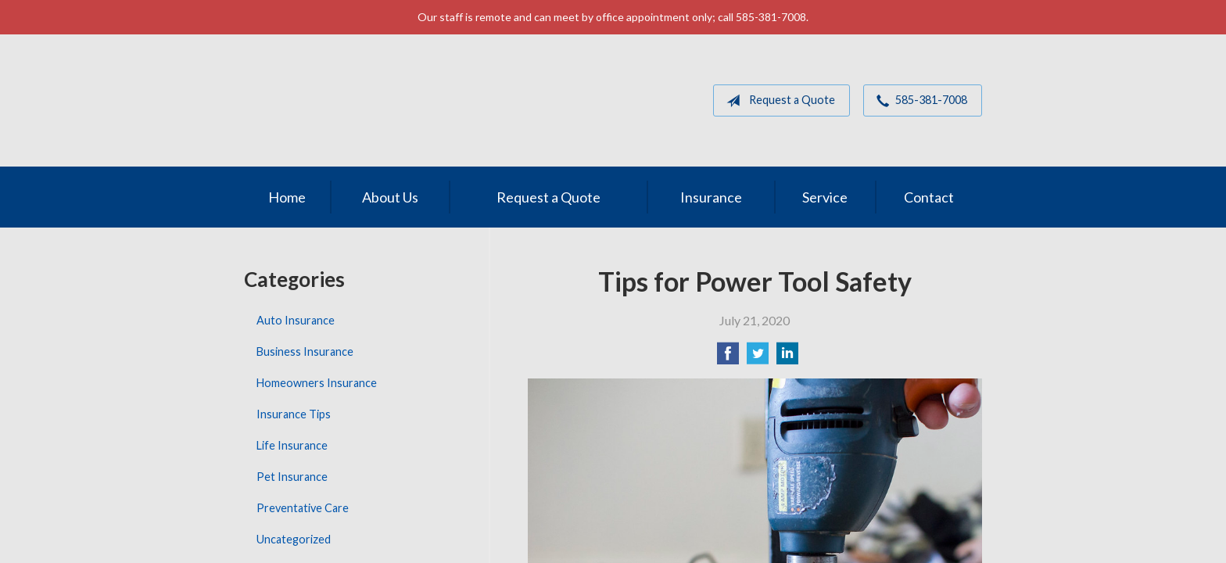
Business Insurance (304, 351)
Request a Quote (777, 100)
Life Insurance (292, 445)
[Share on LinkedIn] (787, 357)
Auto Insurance (295, 320)
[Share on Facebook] (728, 357)
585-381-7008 (918, 100)
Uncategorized (293, 539)
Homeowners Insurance (316, 382)
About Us (390, 197)
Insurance (711, 197)
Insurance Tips (293, 414)
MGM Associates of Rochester (352, 100)
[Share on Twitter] (758, 357)
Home (287, 197)
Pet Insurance (292, 476)
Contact (929, 197)
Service (825, 197)
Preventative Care (302, 508)
